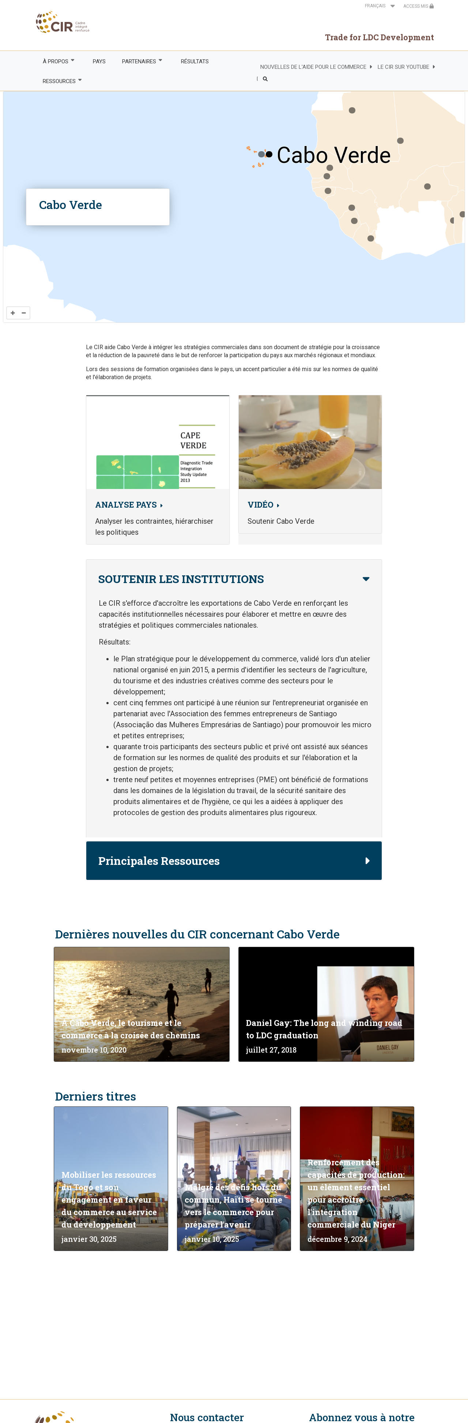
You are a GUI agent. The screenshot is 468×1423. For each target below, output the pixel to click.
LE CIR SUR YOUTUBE (403, 67)
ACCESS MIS (418, 6)
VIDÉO (260, 504)
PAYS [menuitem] (99, 61)
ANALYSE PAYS (126, 504)
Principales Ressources (159, 861)
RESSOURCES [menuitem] (58, 81)
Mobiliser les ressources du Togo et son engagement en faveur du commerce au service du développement (109, 1199)
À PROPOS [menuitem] (55, 61)
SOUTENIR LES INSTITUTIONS (181, 579)
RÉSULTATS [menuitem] (195, 61)
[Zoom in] (12, 312)
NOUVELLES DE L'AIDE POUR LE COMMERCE (313, 67)
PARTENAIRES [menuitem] (139, 61)
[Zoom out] (23, 312)
